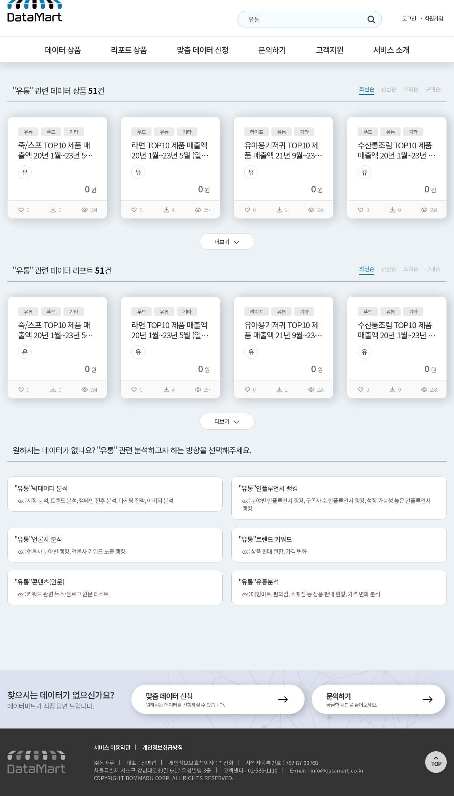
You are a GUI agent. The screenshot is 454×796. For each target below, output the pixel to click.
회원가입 (433, 18)
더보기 (222, 241)
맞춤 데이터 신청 (202, 49)
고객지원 (329, 49)
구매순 (432, 88)
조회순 (410, 88)
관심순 (388, 88)
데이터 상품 (63, 49)
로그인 (409, 18)
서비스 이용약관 (112, 747)
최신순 (366, 88)
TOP (436, 763)
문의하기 (272, 49)
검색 (371, 19)
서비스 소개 (391, 49)
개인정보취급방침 (162, 747)
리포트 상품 (129, 49)
